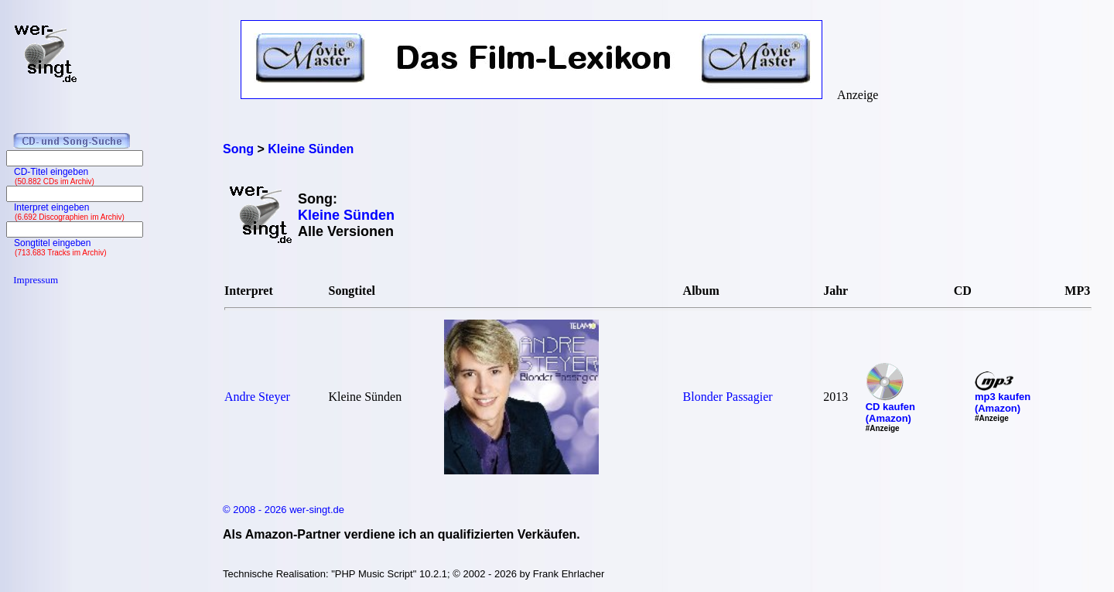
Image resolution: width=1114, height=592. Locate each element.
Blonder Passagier (728, 396)
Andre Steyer (257, 396)
